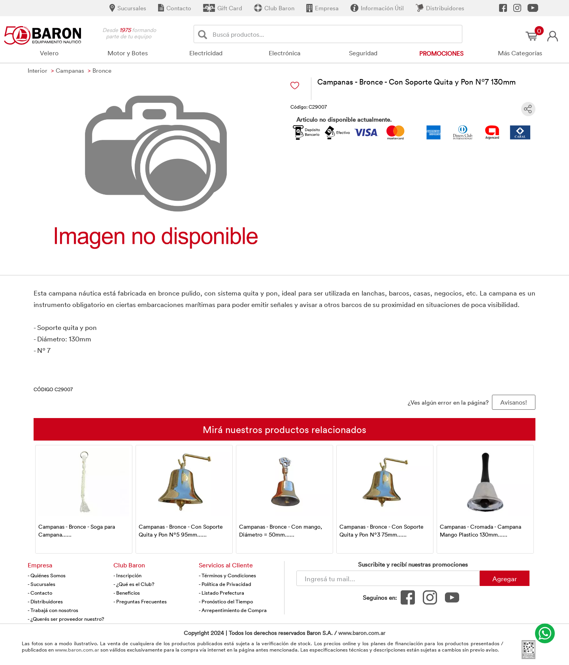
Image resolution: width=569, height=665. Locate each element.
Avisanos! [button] (513, 402)
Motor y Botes (127, 53)
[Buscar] (204, 34)
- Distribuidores (45, 601)
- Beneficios (126, 592)
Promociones (441, 53)
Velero (49, 53)
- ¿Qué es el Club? (133, 584)
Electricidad (205, 53)
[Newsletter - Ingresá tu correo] (388, 578)
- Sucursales (41, 584)
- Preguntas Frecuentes (140, 601)
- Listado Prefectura (221, 592)
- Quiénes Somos (47, 575)
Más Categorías (520, 53)
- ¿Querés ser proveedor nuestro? (66, 618)
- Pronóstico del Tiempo (226, 601)
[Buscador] (336, 34)
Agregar (504, 578)
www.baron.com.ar (361, 633)
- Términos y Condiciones (227, 575)
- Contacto (40, 592)
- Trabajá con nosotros (53, 610)
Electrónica (284, 53)
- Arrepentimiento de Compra (233, 610)
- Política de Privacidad (225, 584)
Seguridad (363, 53)
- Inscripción (127, 575)
